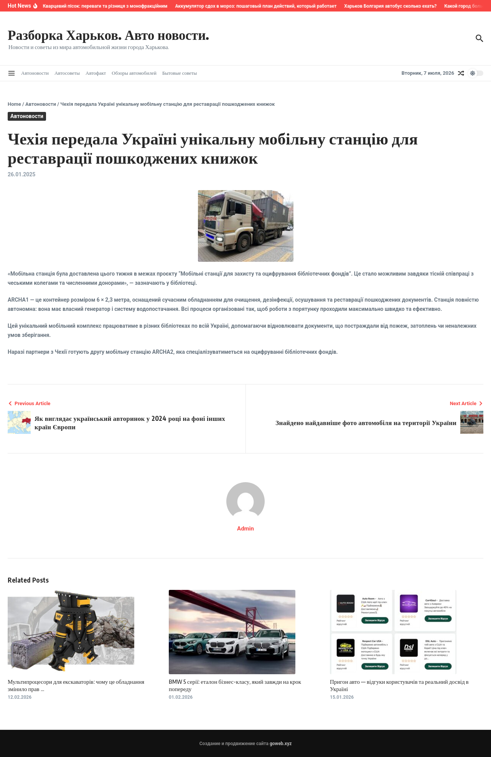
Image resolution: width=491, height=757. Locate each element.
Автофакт (96, 73)
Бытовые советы (179, 73)
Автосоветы (67, 73)
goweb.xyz (281, 743)
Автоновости (35, 73)
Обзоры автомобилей (134, 73)
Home (14, 104)
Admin (245, 528)
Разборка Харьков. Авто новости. (108, 34)
